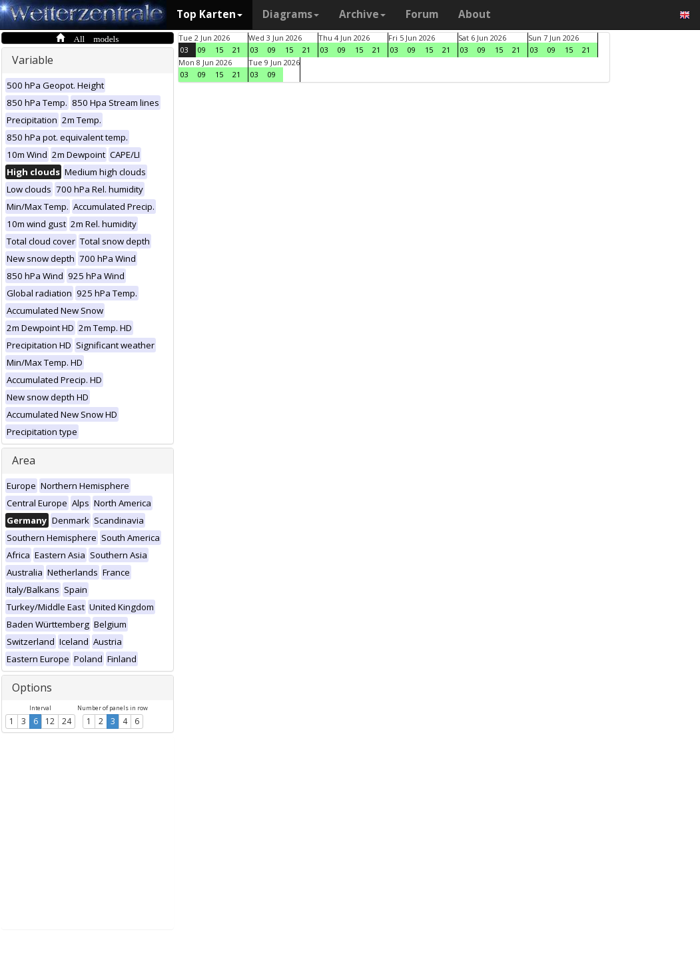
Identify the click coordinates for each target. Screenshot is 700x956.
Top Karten (209, 14)
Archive (362, 14)
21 (236, 50)
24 (66, 721)
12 (50, 721)
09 (202, 50)
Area (23, 460)
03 (184, 50)
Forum (422, 14)
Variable (32, 60)
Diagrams (290, 14)
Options (32, 687)
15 (219, 50)
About (474, 14)
